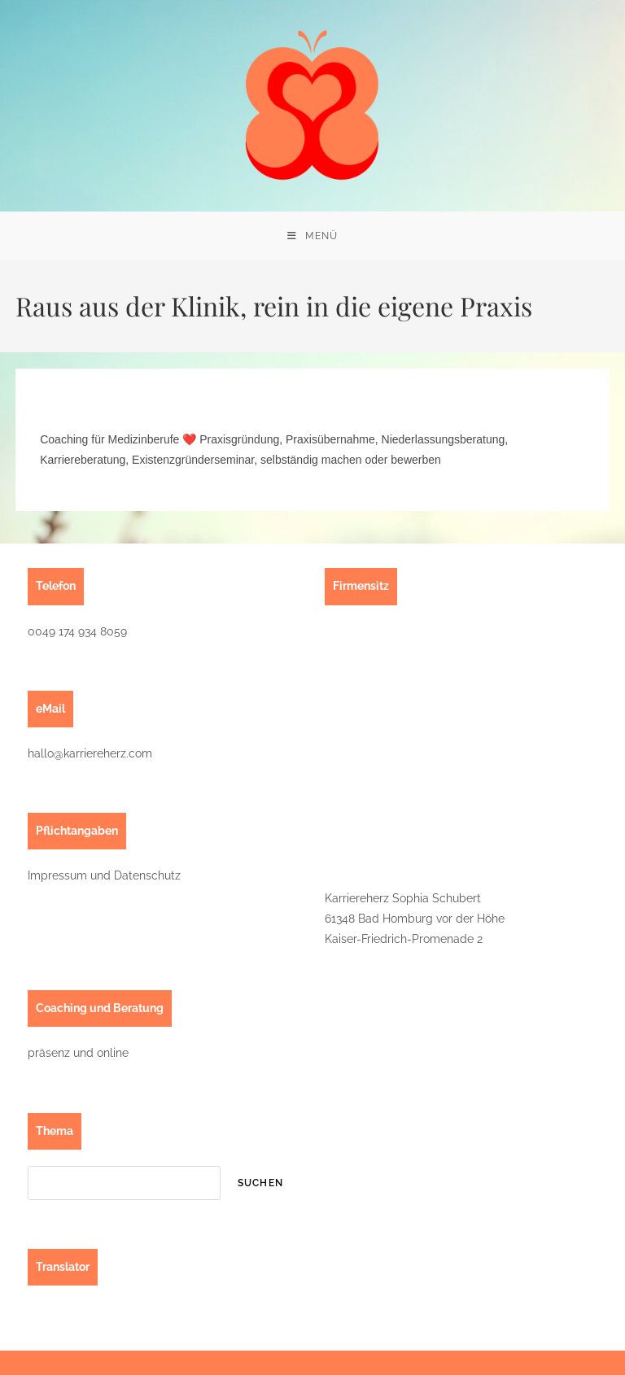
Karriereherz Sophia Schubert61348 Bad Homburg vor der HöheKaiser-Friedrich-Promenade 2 (415, 918)
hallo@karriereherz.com (90, 753)
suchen (260, 1183)
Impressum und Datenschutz (104, 875)
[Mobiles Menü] (312, 236)
